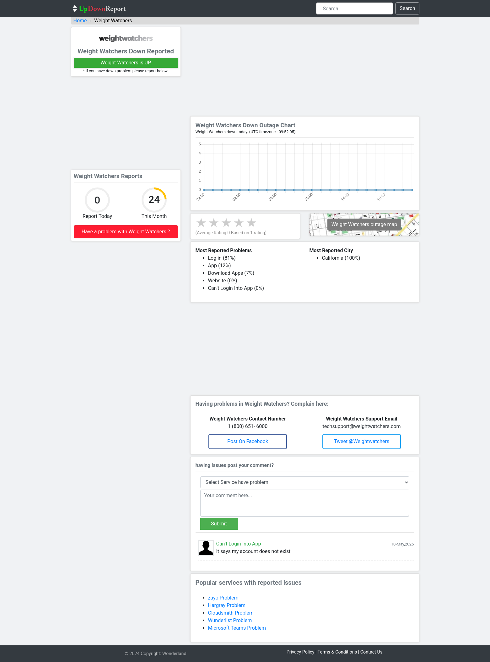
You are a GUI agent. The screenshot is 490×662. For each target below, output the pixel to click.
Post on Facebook (247, 441)
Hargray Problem (226, 605)
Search (407, 8)
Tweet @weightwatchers (361, 441)
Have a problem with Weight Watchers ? (126, 232)
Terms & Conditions (337, 652)
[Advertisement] (126, 123)
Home (80, 21)
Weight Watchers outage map (364, 224)
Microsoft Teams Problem (237, 628)
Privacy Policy (301, 652)
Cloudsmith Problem (231, 613)
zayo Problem (223, 598)
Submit (219, 524)
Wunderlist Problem (230, 620)
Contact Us (371, 652)
